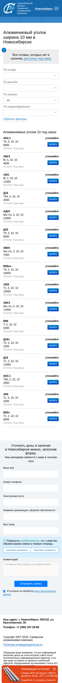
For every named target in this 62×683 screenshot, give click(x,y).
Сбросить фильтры (15, 119)
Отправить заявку (31, 583)
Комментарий (10, 559)
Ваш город (8, 524)
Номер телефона (12, 482)
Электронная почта (13, 496)
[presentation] (28, 605)
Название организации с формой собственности (29, 510)
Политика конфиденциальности (22, 644)
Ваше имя (8, 467)
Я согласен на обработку (29, 593)
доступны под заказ (37, 58)
